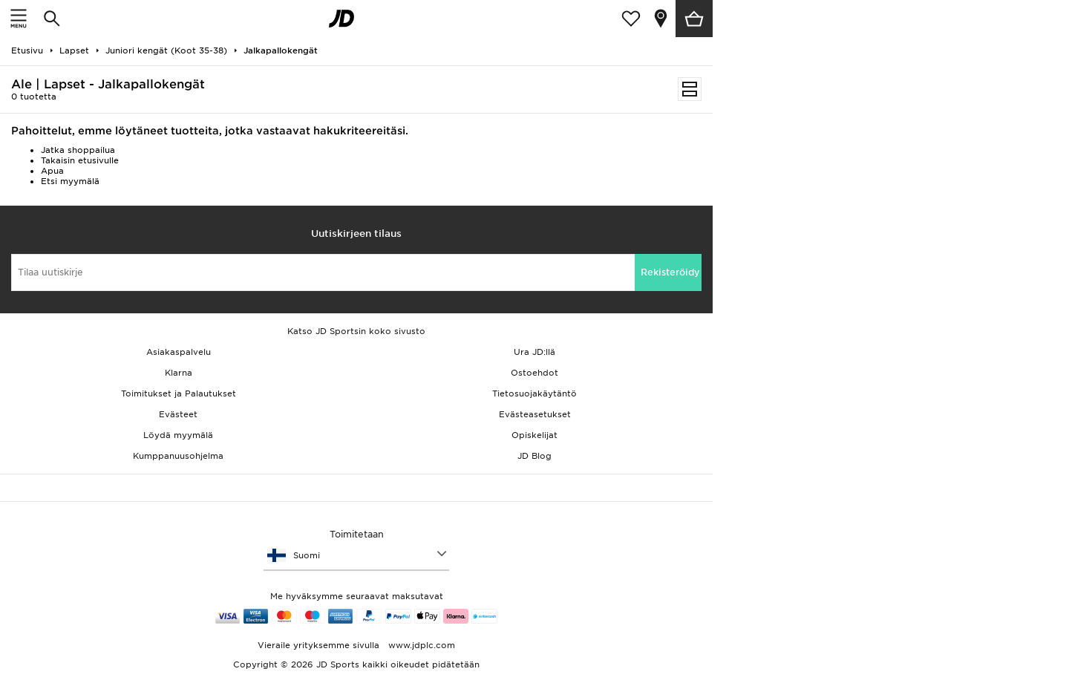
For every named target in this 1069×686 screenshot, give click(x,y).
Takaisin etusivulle (80, 160)
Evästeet (178, 414)
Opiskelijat (534, 435)
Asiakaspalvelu (178, 352)
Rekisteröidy (670, 272)
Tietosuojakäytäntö (534, 393)
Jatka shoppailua (78, 150)
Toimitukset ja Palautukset (178, 393)
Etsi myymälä (70, 181)
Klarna (178, 373)
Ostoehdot (534, 373)
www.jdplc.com (420, 645)
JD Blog (534, 456)
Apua (52, 171)
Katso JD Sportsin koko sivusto (356, 331)
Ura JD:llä (534, 352)
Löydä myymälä (178, 435)
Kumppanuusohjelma (178, 456)
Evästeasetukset (535, 414)
